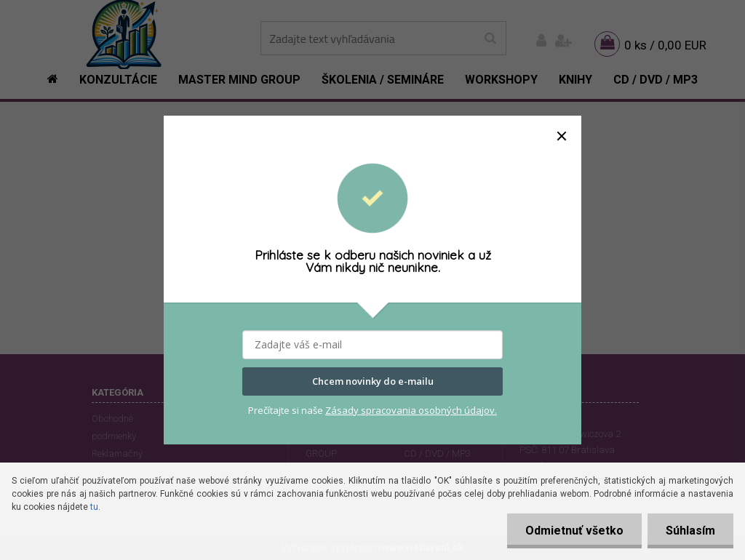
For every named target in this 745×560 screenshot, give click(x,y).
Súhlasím (690, 530)
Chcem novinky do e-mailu (373, 381)
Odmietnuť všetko (574, 530)
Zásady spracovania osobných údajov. (411, 410)
